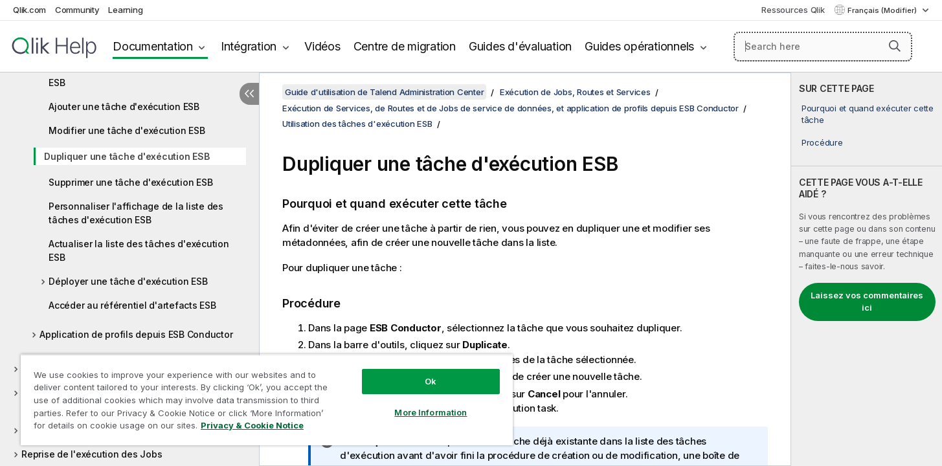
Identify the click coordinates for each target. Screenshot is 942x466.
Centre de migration (404, 46)
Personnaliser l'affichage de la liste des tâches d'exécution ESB (136, 213)
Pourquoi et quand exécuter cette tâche (868, 114)
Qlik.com (29, 10)
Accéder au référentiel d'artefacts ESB (132, 305)
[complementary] (866, 269)
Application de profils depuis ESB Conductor (135, 334)
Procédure (822, 142)
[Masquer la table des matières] (249, 94)
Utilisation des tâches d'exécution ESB (357, 123)
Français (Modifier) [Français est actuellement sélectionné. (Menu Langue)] (883, 10)
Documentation (153, 46)
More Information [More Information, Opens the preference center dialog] (430, 412)
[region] (267, 399)
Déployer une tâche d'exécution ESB (128, 281)
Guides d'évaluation (520, 46)
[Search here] (823, 46)
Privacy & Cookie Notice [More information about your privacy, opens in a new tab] (252, 425)
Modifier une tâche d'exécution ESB (127, 130)
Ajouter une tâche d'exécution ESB (124, 106)
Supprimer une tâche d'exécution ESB (130, 182)
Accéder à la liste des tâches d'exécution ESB (139, 75)
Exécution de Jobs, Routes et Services (575, 92)
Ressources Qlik (792, 10)
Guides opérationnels (639, 46)
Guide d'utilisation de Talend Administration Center (384, 92)
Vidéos (322, 46)
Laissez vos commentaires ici (867, 301)
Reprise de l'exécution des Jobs (91, 454)
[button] (894, 45)
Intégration (248, 46)
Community (77, 10)
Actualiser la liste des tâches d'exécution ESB (139, 250)
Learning (125, 10)
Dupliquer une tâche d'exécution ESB (126, 156)
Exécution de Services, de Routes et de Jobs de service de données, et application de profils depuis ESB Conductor (510, 108)
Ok (430, 381)
